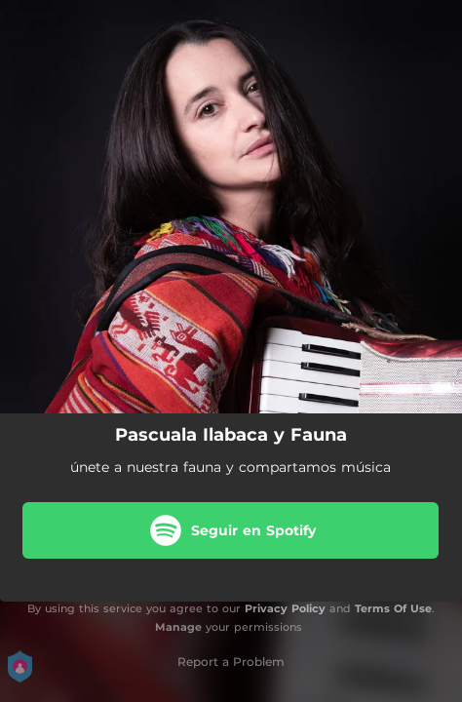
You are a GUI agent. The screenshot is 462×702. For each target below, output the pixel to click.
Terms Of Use (393, 608)
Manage (178, 627)
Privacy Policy (285, 608)
